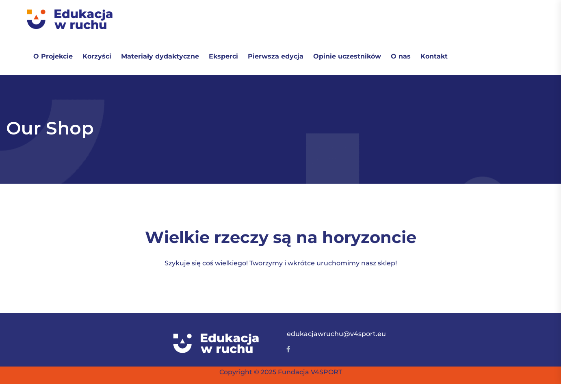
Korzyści (96, 56)
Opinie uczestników (347, 56)
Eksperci (223, 56)
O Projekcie (53, 56)
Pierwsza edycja (275, 56)
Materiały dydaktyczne (160, 56)
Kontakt (434, 56)
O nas (401, 56)
